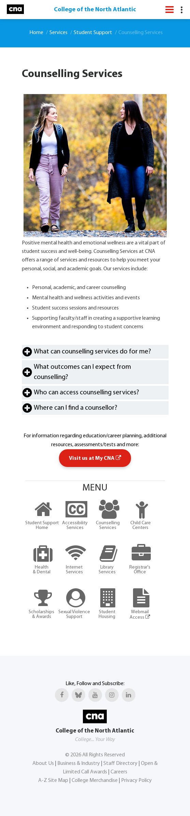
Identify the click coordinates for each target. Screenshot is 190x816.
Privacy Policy (136, 780)
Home (36, 32)
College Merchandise (95, 780)
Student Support (93, 32)
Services (58, 32)
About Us (43, 763)
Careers (119, 772)
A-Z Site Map (53, 780)
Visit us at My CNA (95, 458)
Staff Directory (120, 763)
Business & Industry (78, 763)
